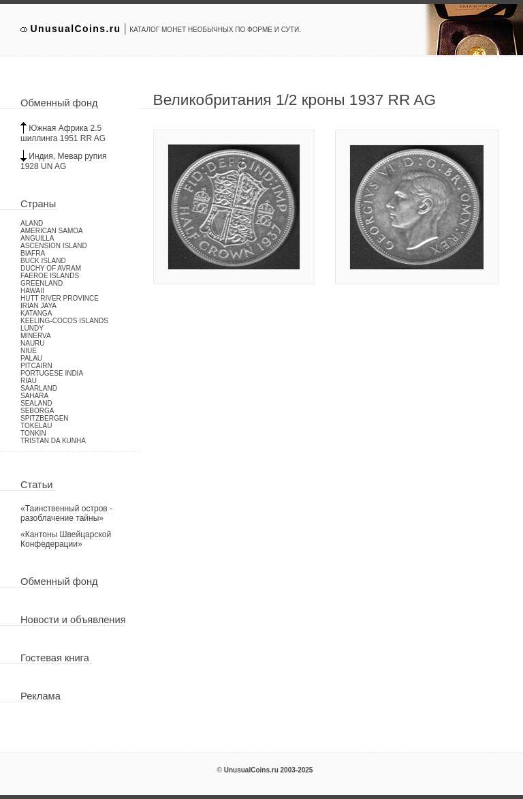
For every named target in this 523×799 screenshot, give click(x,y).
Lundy (32, 328)
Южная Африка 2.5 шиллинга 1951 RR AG (63, 133)
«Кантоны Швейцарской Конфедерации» (65, 539)
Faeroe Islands (49, 276)
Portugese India (51, 373)
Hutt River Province (59, 298)
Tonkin (33, 433)
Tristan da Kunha (53, 440)
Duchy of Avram (50, 268)
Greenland (41, 283)
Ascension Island (53, 246)
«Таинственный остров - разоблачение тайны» (66, 513)
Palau (31, 358)
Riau (28, 381)
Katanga (36, 313)
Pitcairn (36, 366)
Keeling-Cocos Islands (64, 321)
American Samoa (51, 231)
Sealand (36, 403)
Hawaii (32, 291)
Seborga (37, 410)
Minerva (35, 336)
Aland (31, 223)
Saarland (38, 388)
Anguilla (37, 238)
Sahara (34, 396)
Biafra (32, 253)
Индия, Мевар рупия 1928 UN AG (63, 161)
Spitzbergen (44, 418)
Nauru (32, 343)
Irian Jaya (38, 306)
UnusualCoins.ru (76, 28)
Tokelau (36, 425)
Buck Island (43, 261)
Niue (28, 351)
